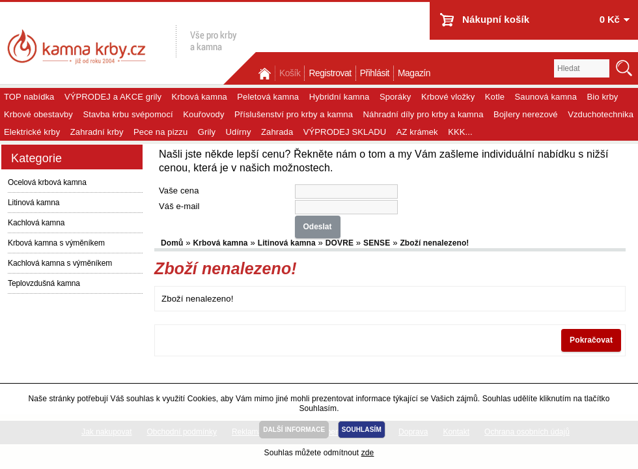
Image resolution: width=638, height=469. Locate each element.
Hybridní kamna (339, 97)
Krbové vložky (448, 97)
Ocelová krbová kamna (47, 182)
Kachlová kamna (36, 222)
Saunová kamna (546, 97)
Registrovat (330, 73)
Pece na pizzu (160, 132)
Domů (265, 73)
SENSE (376, 243)
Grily (206, 132)
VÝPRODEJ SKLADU (345, 132)
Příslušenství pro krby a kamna (293, 114)
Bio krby (602, 97)
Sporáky (395, 97)
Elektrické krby (32, 132)
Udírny (238, 132)
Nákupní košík (495, 19)
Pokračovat (591, 340)
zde (367, 452)
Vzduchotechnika (600, 114)
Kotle (495, 97)
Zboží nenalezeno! (434, 243)
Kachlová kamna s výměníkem (60, 263)
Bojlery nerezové (525, 114)
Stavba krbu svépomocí (128, 114)
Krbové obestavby (38, 114)
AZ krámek (417, 132)
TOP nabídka (29, 97)
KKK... (460, 132)
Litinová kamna (33, 202)
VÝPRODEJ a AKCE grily (112, 97)
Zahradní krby (97, 132)
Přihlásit (374, 73)
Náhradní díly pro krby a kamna (423, 114)
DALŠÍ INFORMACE (294, 429)
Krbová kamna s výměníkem (56, 243)
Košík (289, 73)
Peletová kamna (268, 97)
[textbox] (581, 68)
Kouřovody (203, 114)
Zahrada (277, 132)
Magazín (414, 73)
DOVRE (340, 243)
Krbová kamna (199, 97)
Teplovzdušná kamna (44, 283)
